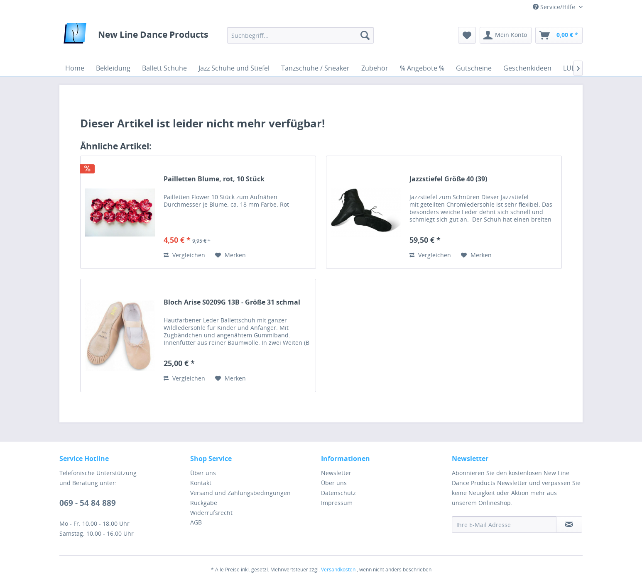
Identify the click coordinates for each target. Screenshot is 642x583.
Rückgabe (203, 503)
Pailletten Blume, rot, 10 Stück (214, 179)
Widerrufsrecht (211, 513)
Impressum (337, 503)
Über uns (203, 473)
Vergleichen (184, 255)
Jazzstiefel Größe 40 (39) (448, 179)
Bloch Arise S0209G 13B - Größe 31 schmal (232, 302)
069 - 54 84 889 (87, 503)
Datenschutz (338, 493)
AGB (196, 522)
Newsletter (336, 473)
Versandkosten (338, 569)
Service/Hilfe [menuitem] (555, 7)
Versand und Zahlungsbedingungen (240, 493)
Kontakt (200, 483)
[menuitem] (300, 35)
